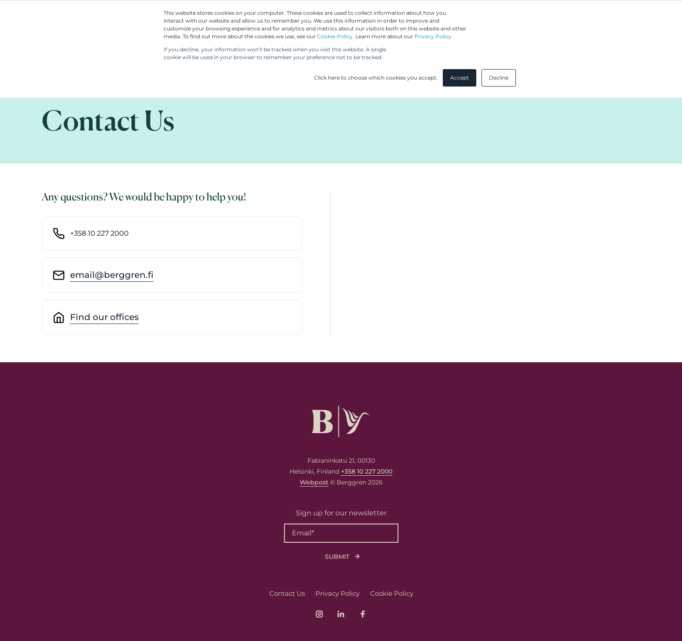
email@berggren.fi (112, 275)
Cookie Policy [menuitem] (391, 593)
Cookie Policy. (335, 36)
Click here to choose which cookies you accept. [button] (376, 77)
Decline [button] (498, 77)
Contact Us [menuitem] (287, 593)
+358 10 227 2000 (366, 471)
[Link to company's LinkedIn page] (341, 614)
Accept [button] (459, 77)
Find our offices (104, 317)
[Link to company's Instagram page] (319, 614)
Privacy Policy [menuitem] (337, 593)
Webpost (314, 482)
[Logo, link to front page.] (341, 421)
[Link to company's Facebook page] (362, 614)
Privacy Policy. (434, 36)
